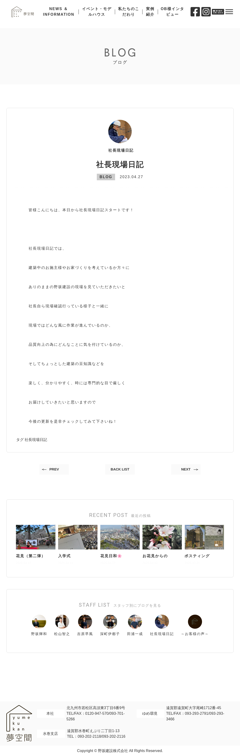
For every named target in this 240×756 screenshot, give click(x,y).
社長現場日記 (36, 440)
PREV (56, 470)
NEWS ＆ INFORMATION (61, 14)
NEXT (184, 470)
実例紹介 (150, 14)
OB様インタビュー (172, 14)
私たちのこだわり (129, 14)
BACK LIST (120, 470)
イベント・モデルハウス (98, 14)
